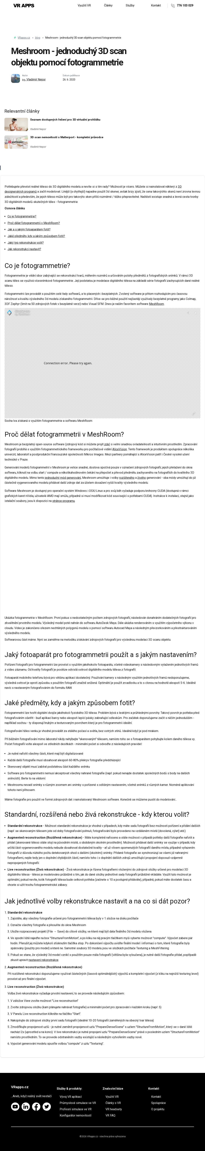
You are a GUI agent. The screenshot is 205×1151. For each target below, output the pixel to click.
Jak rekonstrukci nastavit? (24, 249)
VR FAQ (110, 1115)
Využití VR (84, 5)
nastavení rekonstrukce (43, 960)
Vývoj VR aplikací (71, 1096)
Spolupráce (158, 1103)
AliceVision (119, 449)
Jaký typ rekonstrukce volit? (26, 242)
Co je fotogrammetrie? (22, 216)
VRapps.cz (24, 37)
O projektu (157, 1109)
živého (141, 477)
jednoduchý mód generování (63, 477)
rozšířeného (126, 477)
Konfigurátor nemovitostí (75, 1115)
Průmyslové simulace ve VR (78, 1103)
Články (108, 5)
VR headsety (114, 1109)
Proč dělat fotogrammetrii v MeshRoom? (34, 223)
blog (37, 37)
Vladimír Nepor (34, 79)
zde (106, 444)
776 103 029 (182, 6)
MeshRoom (156, 304)
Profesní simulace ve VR (76, 1109)
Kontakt (156, 5)
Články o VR (113, 1103)
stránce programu (63, 501)
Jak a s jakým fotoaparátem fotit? (29, 229)
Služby (130, 5)
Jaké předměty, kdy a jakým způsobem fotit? (36, 236)
